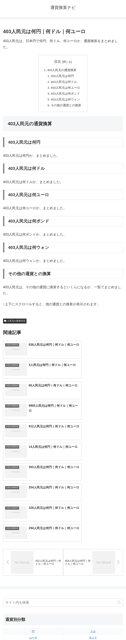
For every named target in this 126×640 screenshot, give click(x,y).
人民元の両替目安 (14, 322)
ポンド (93, 539)
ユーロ (33, 539)
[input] (63, 504)
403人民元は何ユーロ (65, 88)
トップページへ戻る (32, 627)
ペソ (33, 570)
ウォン (93, 546)
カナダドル (33, 558)
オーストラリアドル (93, 552)
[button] (119, 504)
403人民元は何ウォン (65, 101)
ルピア (33, 577)
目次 (57, 61)
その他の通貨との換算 (66, 107)
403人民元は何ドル (64, 82)
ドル (93, 533)
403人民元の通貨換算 (62, 70)
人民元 (33, 546)
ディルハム (33, 564)
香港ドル (33, 552)
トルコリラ (93, 564)
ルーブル (33, 583)
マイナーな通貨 (93, 583)
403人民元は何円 (62, 76)
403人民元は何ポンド (65, 94)
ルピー (93, 577)
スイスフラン (93, 558)
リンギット (93, 570)
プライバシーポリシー (94, 627)
